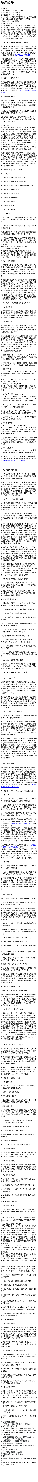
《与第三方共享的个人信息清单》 (14, 460)
